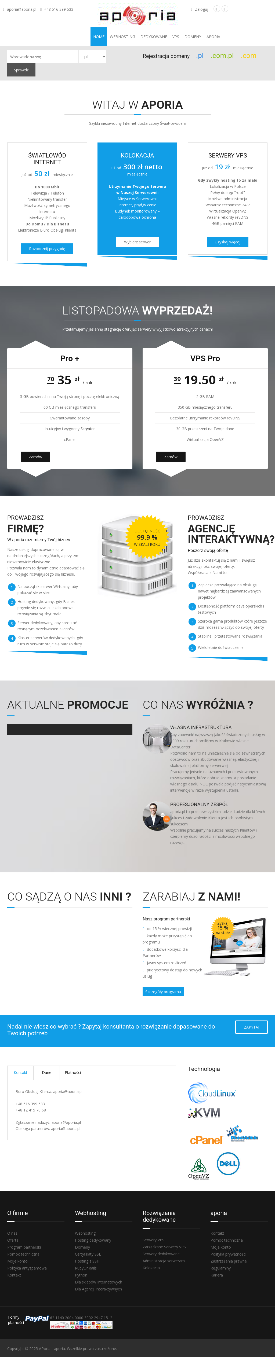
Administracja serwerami (164, 1260)
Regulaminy (221, 1268)
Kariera (217, 1275)
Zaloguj (199, 9)
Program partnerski (24, 1247)
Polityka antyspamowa (27, 1268)
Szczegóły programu (163, 991)
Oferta (13, 1240)
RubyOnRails (86, 1268)
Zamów (35, 456)
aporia (213, 36)
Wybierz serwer (137, 241)
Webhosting (122, 36)
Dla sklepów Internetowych (98, 1282)
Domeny (192, 36)
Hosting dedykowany (93, 1240)
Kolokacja (151, 1267)
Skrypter (88, 428)
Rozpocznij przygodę (47, 248)
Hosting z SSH (87, 1261)
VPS (175, 36)
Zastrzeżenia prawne (229, 1261)
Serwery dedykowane (161, 1253)
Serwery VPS (153, 1239)
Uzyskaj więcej (227, 241)
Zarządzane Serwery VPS (164, 1246)
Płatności (73, 1072)
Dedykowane (153, 36)
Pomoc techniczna (23, 1254)
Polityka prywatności (228, 1254)
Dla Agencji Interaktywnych (98, 1289)
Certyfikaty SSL (88, 1254)
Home (98, 36)
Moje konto (17, 1261)
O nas (12, 1233)
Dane (46, 1072)
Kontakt (20, 1072)
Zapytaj (251, 1027)
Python (81, 1275)
